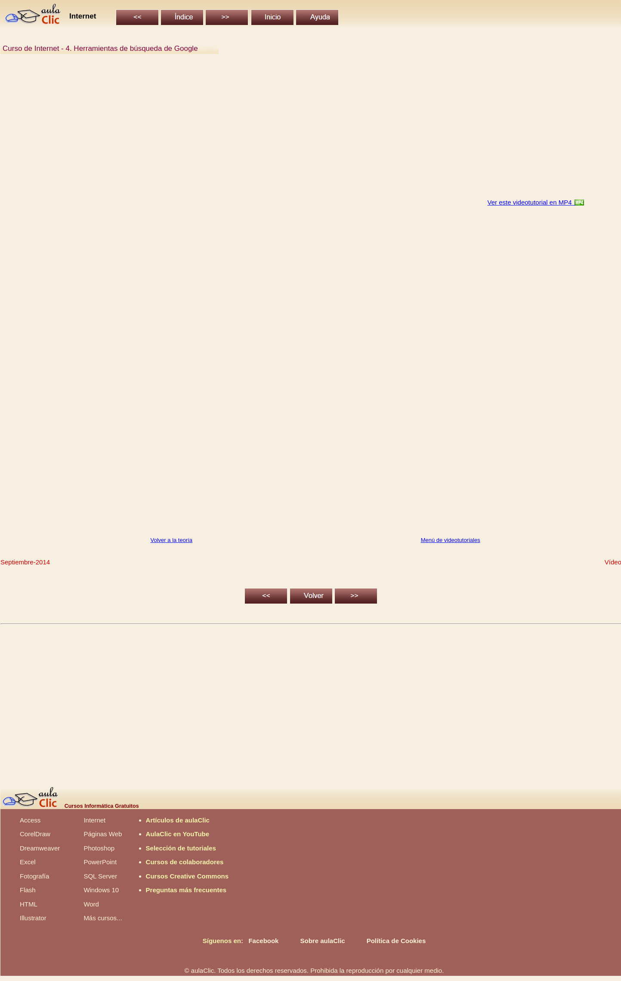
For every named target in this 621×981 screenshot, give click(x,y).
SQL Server (100, 876)
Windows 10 (101, 890)
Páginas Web (102, 834)
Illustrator (33, 918)
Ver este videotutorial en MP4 (531, 202)
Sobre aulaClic (322, 940)
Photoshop (98, 848)
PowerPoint (100, 862)
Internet (94, 820)
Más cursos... (102, 918)
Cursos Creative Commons (187, 876)
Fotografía (34, 876)
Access (30, 820)
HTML (28, 904)
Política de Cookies (396, 940)
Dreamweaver (40, 848)
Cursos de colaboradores (185, 862)
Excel (28, 862)
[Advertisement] (261, 131)
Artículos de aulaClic (178, 820)
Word (91, 904)
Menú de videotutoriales (450, 540)
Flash (28, 890)
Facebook (263, 940)
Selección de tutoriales (181, 848)
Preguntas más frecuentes (186, 890)
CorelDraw (35, 834)
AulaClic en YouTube (178, 834)
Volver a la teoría (172, 540)
